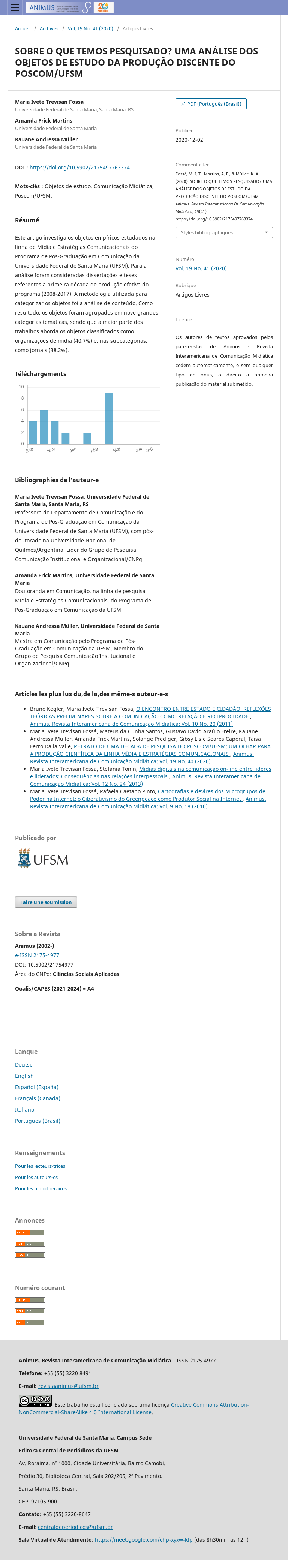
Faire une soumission (46, 902)
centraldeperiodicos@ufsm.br (75, 1526)
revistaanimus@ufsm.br (68, 1385)
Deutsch (25, 1064)
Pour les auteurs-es (36, 1177)
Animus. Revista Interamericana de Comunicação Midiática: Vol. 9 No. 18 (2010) (148, 802)
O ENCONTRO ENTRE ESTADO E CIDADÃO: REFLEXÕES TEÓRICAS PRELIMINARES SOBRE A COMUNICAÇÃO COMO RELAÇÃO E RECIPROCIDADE (150, 712)
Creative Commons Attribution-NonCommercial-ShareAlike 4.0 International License (134, 1408)
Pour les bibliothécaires (41, 1188)
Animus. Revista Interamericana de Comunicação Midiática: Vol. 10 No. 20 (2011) (131, 723)
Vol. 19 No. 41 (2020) (90, 28)
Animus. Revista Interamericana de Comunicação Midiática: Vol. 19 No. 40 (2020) (142, 757)
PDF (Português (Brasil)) (214, 103)
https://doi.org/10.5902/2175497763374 (80, 167)
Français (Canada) (37, 1098)
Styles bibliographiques (207, 232)
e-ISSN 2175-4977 (37, 955)
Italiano (24, 1109)
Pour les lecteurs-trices (40, 1166)
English (24, 1075)
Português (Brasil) (37, 1120)
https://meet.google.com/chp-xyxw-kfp (144, 1539)
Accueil (22, 28)
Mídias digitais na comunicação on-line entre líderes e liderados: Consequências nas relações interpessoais (151, 772)
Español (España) (36, 1087)
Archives (49, 28)
